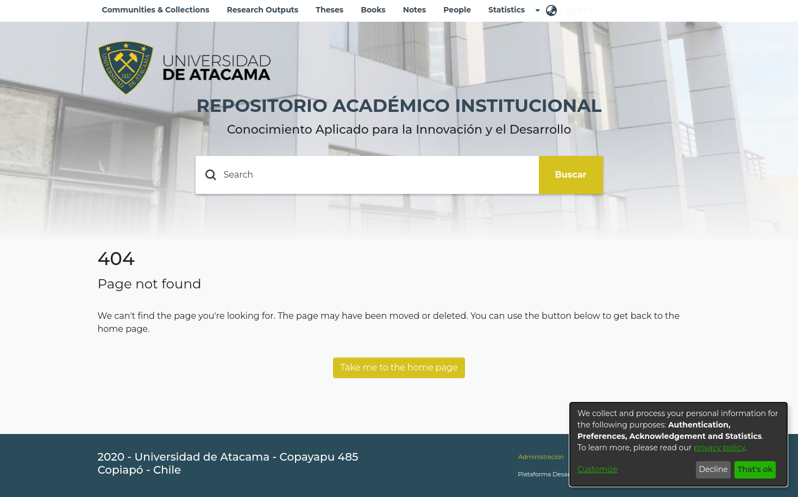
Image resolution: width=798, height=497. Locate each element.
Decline (713, 469)
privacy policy (719, 447)
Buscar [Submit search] (571, 174)
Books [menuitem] (373, 10)
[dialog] (678, 444)
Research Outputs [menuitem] (262, 10)
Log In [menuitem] (572, 10)
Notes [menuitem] (414, 10)
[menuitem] (510, 10)
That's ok (755, 469)
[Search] (367, 175)
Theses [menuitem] (329, 10)
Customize (597, 469)
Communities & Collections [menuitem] (156, 10)
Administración (541, 457)
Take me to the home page (398, 367)
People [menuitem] (457, 10)
